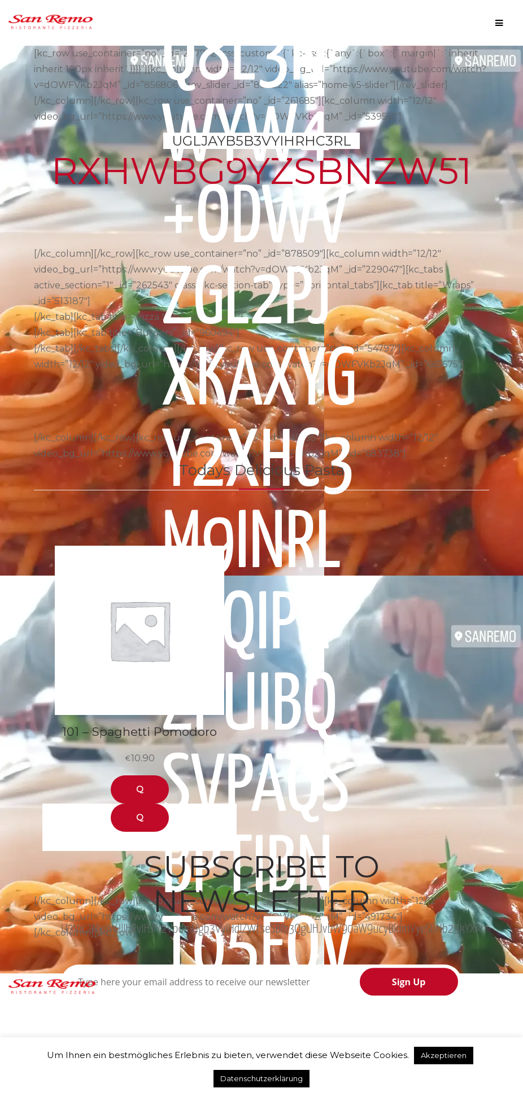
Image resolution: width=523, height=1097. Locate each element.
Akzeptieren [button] (444, 1055)
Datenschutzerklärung (261, 1078)
